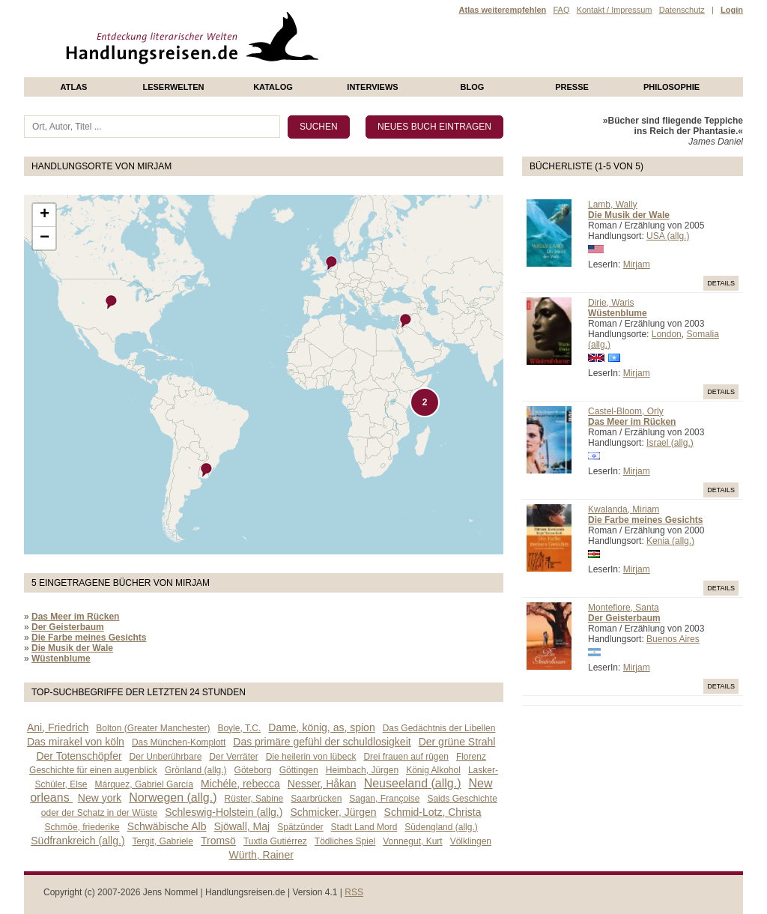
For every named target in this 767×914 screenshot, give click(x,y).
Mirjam (636, 264)
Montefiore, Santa (623, 607)
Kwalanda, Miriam (623, 509)
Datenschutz (682, 9)
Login (732, 9)
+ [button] (44, 215)
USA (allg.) (667, 236)
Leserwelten (173, 86)
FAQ (561, 9)
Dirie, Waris (611, 302)
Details (721, 283)
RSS (354, 892)
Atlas (74, 86)
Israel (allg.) (670, 443)
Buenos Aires (673, 639)
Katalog (273, 86)
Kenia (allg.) (670, 541)
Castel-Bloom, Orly (626, 411)
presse (572, 86)
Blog (473, 86)
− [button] (44, 238)
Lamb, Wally (612, 204)
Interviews (372, 86)
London (667, 334)
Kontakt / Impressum (614, 9)
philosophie (671, 86)
